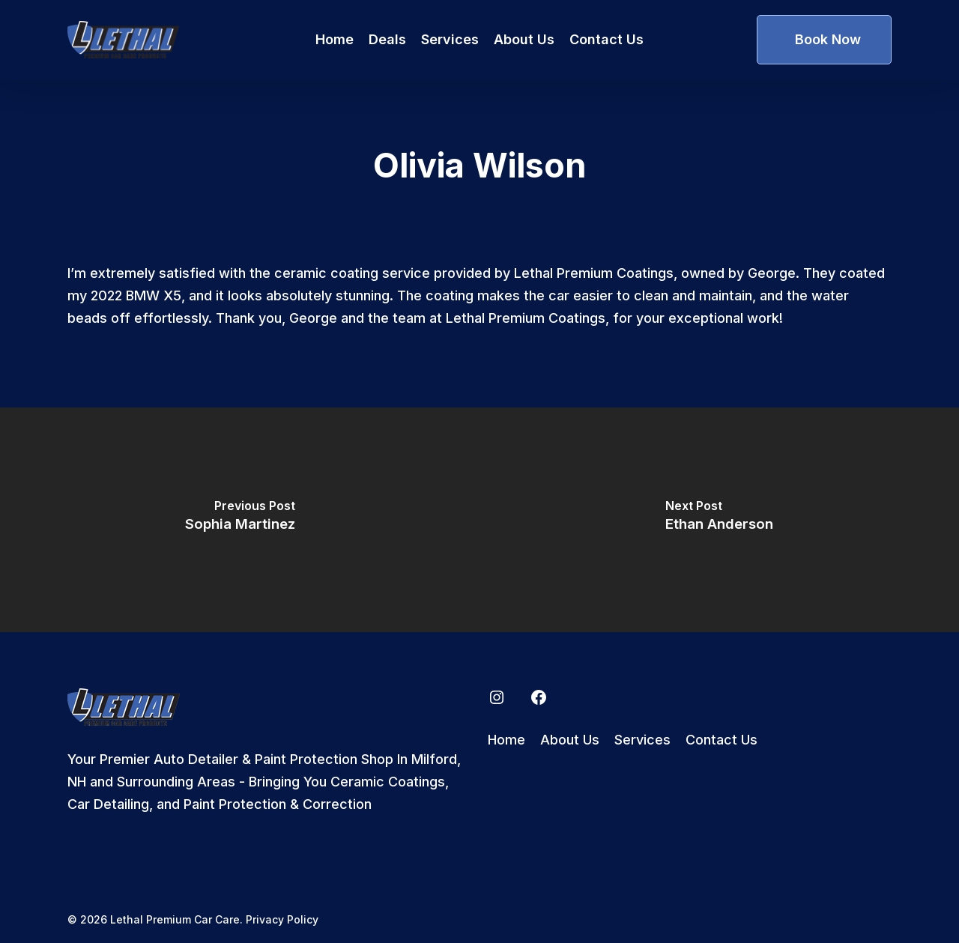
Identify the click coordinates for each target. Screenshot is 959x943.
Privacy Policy (282, 919)
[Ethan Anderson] (719, 519)
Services (642, 740)
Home (506, 740)
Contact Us (721, 740)
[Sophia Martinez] (240, 519)
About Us (569, 740)
